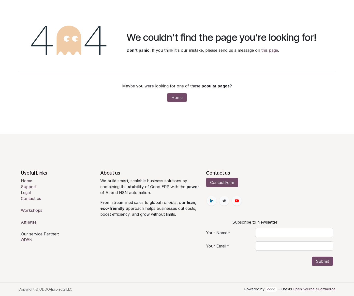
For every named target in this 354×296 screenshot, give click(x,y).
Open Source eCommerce (314, 289)
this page (269, 50)
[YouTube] (237, 201)
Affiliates (29, 222)
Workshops (31, 210)
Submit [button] (322, 261)
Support (28, 186)
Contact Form (222, 182)
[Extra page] (224, 201)
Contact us (31, 198)
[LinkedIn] (212, 201)
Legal (26, 192)
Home (177, 97)
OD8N (26, 239)
